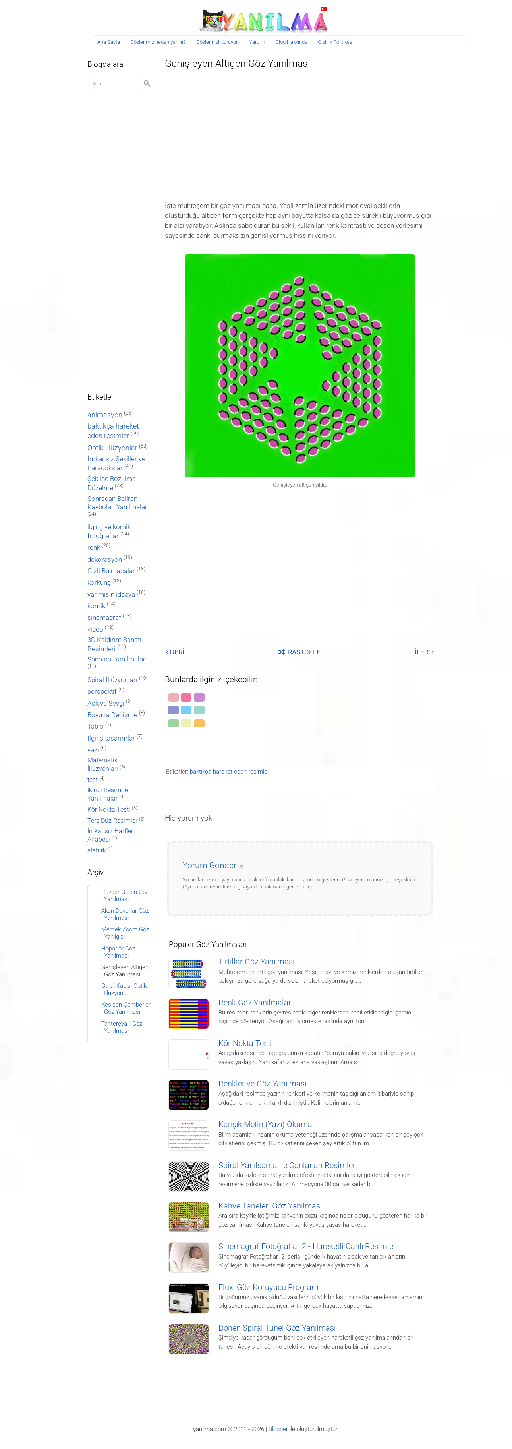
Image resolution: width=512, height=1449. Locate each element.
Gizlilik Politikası (336, 42)
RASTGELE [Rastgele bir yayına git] (299, 652)
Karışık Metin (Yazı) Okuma (265, 1124)
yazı (93, 750)
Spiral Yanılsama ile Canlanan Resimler (287, 1165)
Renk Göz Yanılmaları (255, 1002)
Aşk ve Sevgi (105, 703)
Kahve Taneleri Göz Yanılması (270, 1205)
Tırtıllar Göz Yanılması (256, 961)
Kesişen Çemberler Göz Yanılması (126, 1008)
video (95, 629)
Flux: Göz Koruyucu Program (268, 1287)
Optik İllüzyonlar (112, 448)
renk (93, 547)
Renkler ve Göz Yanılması (262, 1083)
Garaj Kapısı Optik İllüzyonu (124, 989)
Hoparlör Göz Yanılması (118, 952)
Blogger (278, 1429)
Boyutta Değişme (112, 715)
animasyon (104, 415)
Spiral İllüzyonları (112, 680)
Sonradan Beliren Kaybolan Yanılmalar (117, 503)
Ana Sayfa (108, 42)
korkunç (99, 582)
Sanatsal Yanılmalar (116, 659)
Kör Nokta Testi (245, 1043)
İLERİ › (424, 652)
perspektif (102, 691)
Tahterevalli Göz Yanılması (121, 1027)
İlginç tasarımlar (111, 738)
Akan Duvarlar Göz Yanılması (125, 914)
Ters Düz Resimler (112, 820)
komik (96, 606)
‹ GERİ (175, 652)
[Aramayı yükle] (115, 83)
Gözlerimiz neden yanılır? (158, 42)
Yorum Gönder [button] (209, 865)
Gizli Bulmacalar (111, 571)
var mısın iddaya (111, 594)
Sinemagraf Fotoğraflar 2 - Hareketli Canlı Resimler (307, 1246)
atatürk (96, 850)
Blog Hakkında (291, 42)
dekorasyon (104, 559)
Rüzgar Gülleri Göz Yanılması (125, 895)
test (92, 780)
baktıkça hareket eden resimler (229, 771)
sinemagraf (104, 617)
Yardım (257, 42)
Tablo (95, 726)
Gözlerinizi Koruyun (217, 42)
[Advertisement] (300, 132)
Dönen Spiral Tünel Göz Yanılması (277, 1328)
